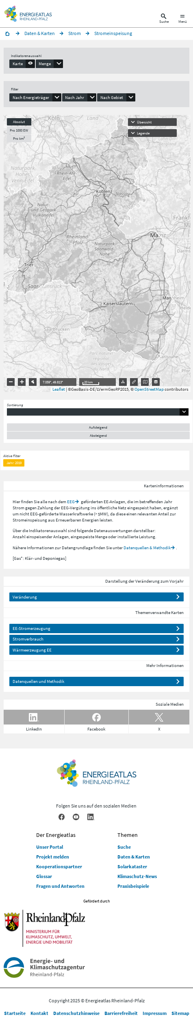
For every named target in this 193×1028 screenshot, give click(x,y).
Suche (124, 847)
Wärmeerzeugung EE (32, 650)
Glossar (44, 876)
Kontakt (39, 1013)
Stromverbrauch (28, 639)
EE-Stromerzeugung (31, 628)
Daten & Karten (133, 857)
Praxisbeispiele (133, 886)
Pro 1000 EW (19, 130)
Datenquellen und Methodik (38, 681)
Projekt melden (52, 857)
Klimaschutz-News (137, 876)
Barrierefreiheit (121, 1013)
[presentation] (22, 63)
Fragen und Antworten (60, 886)
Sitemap (180, 1013)
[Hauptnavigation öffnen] (182, 19)
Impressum (155, 1013)
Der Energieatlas (56, 835)
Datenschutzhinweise (76, 1013)
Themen (127, 835)
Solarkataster (132, 866)
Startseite (15, 1013)
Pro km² (19, 138)
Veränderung (25, 597)
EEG (71, 501)
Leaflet (58, 389)
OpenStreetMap (149, 389)
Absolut (19, 121)
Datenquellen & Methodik (147, 547)
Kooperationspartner (59, 866)
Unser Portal (49, 847)
